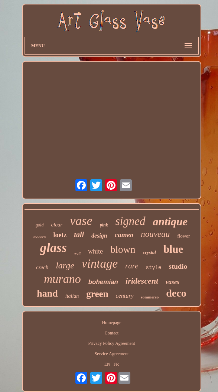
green (97, 294)
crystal (149, 252)
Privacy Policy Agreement (111, 343)
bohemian (103, 281)
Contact (111, 333)
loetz (59, 235)
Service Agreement (112, 353)
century (125, 296)
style (153, 268)
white (95, 251)
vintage (100, 263)
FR (116, 364)
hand (47, 293)
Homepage (111, 322)
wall (77, 253)
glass (53, 248)
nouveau (155, 234)
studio (178, 266)
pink (104, 225)
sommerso (150, 297)
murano (62, 278)
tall (79, 235)
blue (173, 249)
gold (39, 225)
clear (56, 225)
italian (72, 296)
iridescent (142, 280)
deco (176, 293)
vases (172, 281)
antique (170, 221)
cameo (124, 235)
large (65, 265)
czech (42, 267)
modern (39, 237)
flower (183, 236)
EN (107, 364)
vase (81, 221)
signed (130, 221)
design (99, 235)
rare (131, 265)
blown (123, 249)
